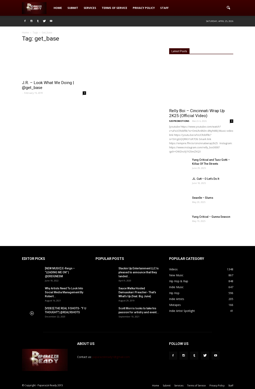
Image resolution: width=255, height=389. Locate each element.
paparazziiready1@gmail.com (111, 357)
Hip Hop (174, 293)
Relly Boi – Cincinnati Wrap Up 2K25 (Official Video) (197, 113)
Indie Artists (176, 299)
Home (58, 8)
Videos (173, 269)
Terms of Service (114, 8)
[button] (228, 8)
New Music (176, 275)
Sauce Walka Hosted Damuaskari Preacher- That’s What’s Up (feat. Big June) (137, 292)
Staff (164, 8)
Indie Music (176, 287)
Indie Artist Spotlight (182, 311)
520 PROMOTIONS (179, 120)
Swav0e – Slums (202, 197)
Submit (72, 8)
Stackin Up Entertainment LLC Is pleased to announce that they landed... (138, 272)
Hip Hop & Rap (178, 281)
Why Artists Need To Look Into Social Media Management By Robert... (64, 292)
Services (90, 8)
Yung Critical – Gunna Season (211, 216)
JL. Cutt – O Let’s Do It (205, 178)
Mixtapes (175, 305)
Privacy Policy (144, 8)
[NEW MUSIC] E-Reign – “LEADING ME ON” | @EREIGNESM (60, 272)
